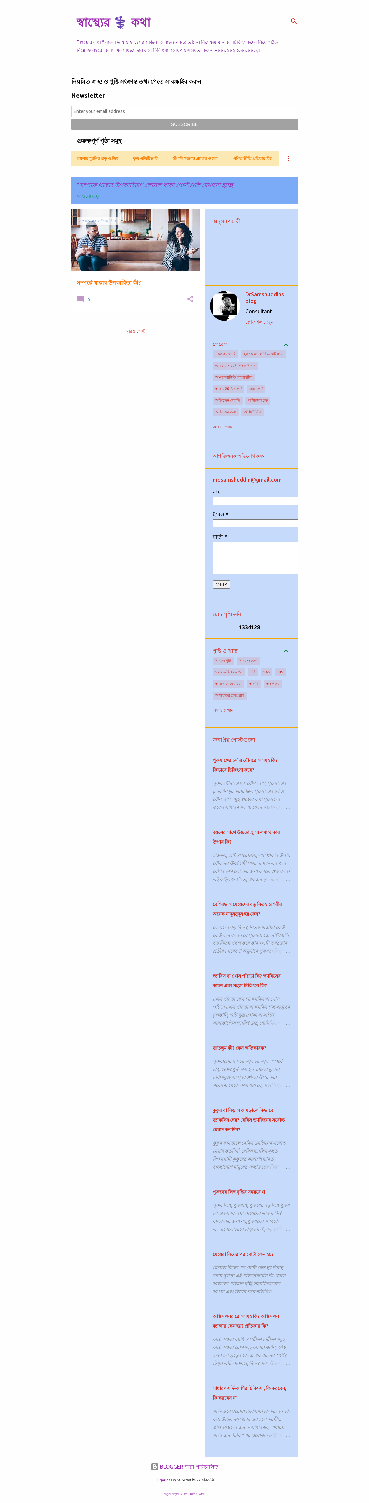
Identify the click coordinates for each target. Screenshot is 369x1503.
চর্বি (252, 672)
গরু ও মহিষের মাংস (228, 672)
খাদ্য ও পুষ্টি (223, 661)
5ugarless (163, 1480)
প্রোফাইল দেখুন (259, 322)
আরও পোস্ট (135, 331)
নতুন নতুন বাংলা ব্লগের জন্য (184, 1494)
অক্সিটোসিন (252, 412)
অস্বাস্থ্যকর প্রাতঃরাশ (229, 695)
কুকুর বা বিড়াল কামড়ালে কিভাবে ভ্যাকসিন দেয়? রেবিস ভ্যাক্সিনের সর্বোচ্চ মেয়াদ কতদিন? (249, 1120)
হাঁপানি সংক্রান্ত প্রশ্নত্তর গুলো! (196, 158)
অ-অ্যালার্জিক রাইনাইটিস (233, 377)
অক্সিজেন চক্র (258, 400)
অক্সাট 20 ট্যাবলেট (228, 389)
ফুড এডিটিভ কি (145, 158)
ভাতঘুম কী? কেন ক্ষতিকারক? (239, 1048)
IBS (280, 672)
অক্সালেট (256, 389)
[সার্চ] (294, 21)
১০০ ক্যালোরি (225, 354)
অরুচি (253, 684)
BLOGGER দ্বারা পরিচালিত (184, 1467)
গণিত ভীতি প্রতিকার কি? (252, 158)
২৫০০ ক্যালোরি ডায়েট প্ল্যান (264, 354)
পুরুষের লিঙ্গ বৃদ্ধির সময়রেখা (239, 1192)
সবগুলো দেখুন (89, 196)
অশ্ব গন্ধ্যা (273, 684)
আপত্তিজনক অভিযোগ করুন (239, 456)
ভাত (266, 672)
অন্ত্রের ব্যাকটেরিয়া (228, 684)
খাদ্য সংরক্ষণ (248, 661)
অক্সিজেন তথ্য (225, 412)
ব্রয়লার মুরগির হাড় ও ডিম (97, 158)
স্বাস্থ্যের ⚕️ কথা (113, 22)
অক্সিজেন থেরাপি (227, 400)
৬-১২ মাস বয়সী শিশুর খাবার (235, 366)
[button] (190, 299)
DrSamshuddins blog (264, 297)
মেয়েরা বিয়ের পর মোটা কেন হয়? (243, 1254)
